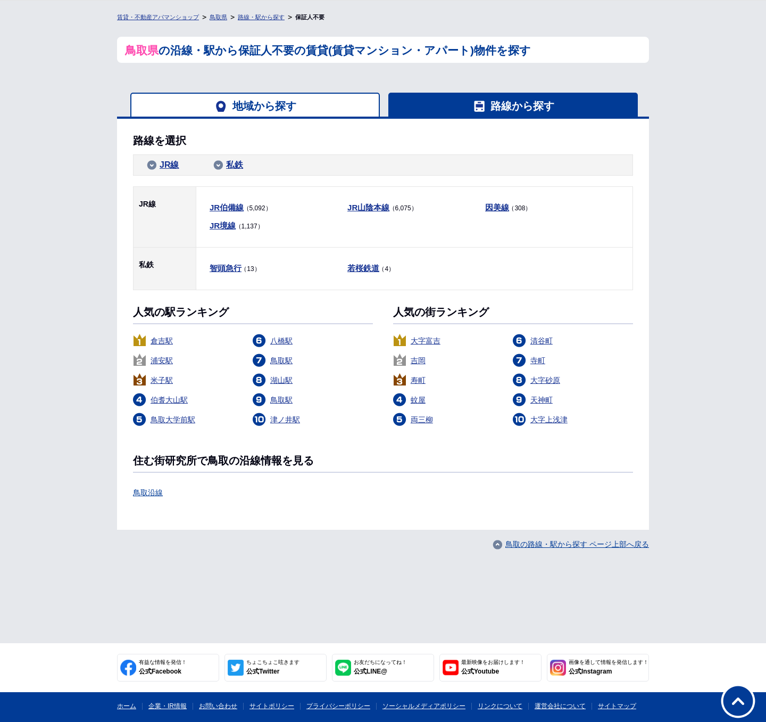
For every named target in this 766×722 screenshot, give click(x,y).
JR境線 (223, 225)
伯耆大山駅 (169, 400)
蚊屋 (418, 400)
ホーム (126, 706)
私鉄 (234, 164)
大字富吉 (425, 341)
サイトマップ (617, 706)
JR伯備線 (227, 207)
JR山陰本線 (368, 207)
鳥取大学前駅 (173, 419)
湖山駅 (281, 380)
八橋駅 (281, 341)
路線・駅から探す (261, 17)
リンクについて (500, 706)
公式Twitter (272, 667)
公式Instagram (608, 667)
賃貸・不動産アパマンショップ (158, 17)
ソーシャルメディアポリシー (423, 706)
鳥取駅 (281, 360)
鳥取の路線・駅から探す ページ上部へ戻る (577, 544)
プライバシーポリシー (338, 706)
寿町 (418, 380)
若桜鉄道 (363, 268)
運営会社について (560, 706)
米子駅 (162, 380)
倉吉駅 (162, 341)
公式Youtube (493, 667)
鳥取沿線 (148, 492)
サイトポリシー (271, 706)
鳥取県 (218, 17)
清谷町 (541, 341)
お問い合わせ (218, 706)
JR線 (169, 164)
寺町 (537, 360)
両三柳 (422, 419)
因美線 (497, 207)
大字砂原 (545, 380)
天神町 (541, 400)
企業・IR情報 (167, 706)
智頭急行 (226, 268)
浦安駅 (162, 360)
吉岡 (418, 360)
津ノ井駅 (285, 419)
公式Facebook (163, 667)
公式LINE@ (380, 667)
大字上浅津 (549, 419)
